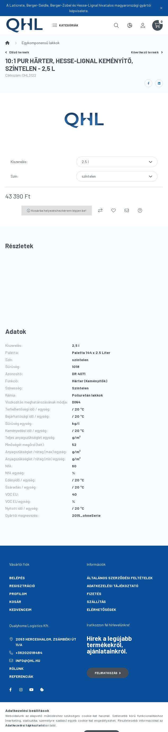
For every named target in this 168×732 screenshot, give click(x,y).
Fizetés (94, 593)
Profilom (18, 593)
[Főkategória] (7, 43)
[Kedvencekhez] (113, 210)
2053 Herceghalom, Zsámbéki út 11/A (46, 642)
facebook (10, 689)
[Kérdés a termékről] (140, 210)
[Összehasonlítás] (100, 210)
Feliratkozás (108, 673)
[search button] (116, 25)
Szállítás (96, 601)
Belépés (17, 578)
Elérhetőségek (101, 609)
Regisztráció (22, 585)
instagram (21, 689)
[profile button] (143, 25)
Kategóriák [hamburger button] (65, 25)
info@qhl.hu (28, 660)
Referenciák (21, 676)
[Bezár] (161, 8)
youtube (31, 689)
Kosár (15, 601)
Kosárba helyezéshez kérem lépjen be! (58, 210)
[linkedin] (159, 83)
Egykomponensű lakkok (41, 42)
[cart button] (157, 25)
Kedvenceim (20, 609)
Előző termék (17, 52)
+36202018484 (29, 652)
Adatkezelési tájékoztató (112, 585)
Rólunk (16, 668)
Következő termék (147, 52)
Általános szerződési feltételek (120, 578)
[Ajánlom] (126, 210)
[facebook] (148, 83)
